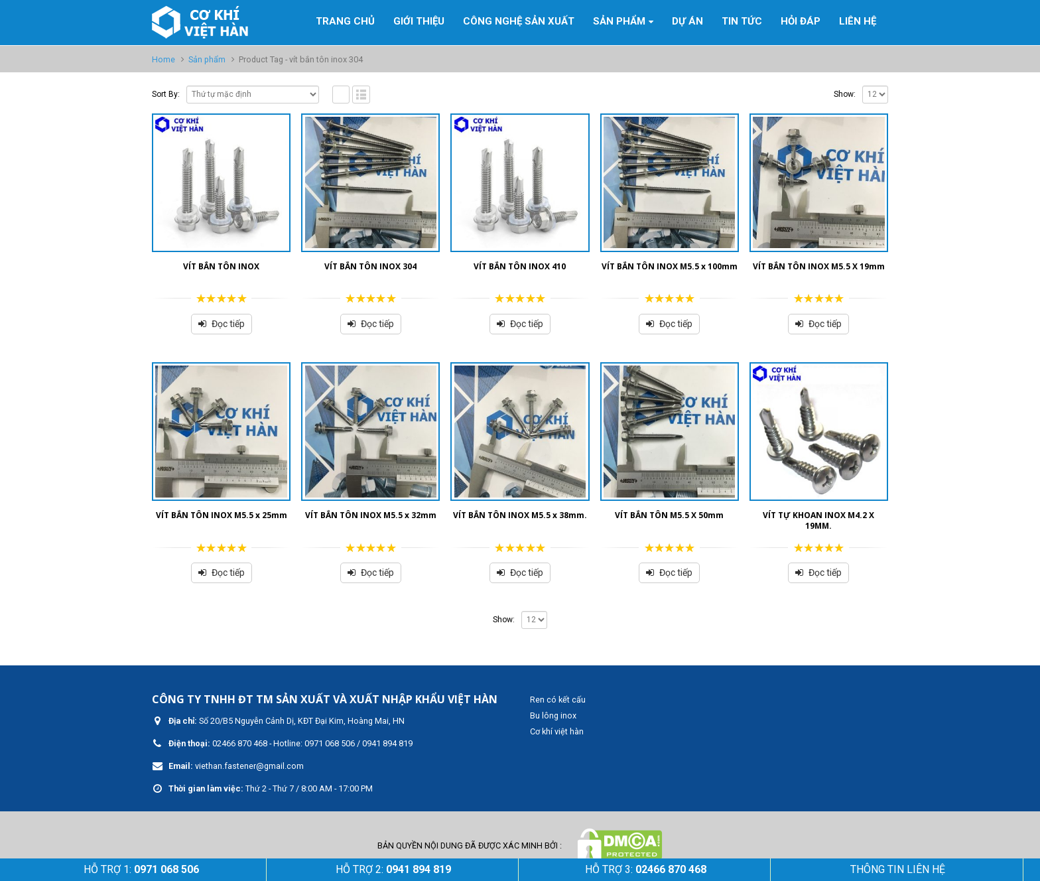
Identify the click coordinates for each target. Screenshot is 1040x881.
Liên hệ (857, 21)
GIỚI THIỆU (418, 21)
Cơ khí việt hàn (557, 731)
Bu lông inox (553, 715)
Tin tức (742, 21)
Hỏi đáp (800, 21)
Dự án (687, 21)
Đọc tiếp (228, 323)
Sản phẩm (619, 21)
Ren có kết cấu (558, 700)
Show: (845, 94)
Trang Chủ (345, 21)
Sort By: (166, 94)
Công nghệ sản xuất (518, 21)
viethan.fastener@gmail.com (249, 766)
